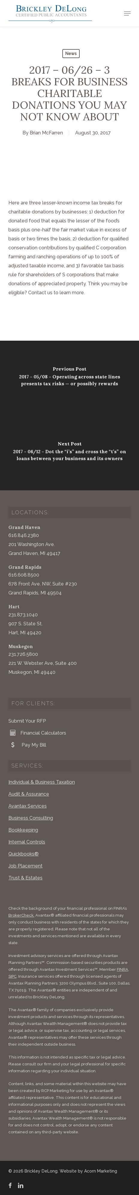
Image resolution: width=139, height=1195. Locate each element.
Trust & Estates (25, 878)
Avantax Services (27, 806)
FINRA (122, 969)
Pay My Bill (27, 745)
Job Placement (25, 866)
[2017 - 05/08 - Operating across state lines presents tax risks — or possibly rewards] (69, 378)
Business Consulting (30, 818)
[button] (127, 13)
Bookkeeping (23, 830)
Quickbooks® (23, 854)
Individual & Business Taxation (41, 782)
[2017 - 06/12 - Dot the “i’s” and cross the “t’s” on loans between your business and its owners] (69, 452)
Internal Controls (26, 842)
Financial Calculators (37, 733)
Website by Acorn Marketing (88, 1171)
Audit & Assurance (28, 794)
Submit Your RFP (27, 721)
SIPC (12, 976)
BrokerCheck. (21, 915)
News (71, 53)
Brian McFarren (46, 133)
